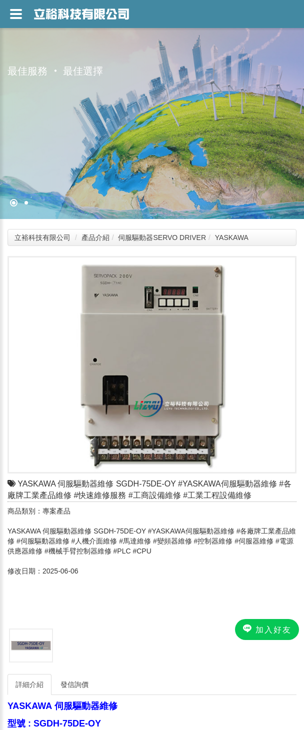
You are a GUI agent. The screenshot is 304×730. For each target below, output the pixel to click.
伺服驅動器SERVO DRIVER (162, 238)
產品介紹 (96, 238)
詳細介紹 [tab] (30, 684)
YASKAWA (231, 238)
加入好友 (267, 629)
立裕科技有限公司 (42, 238)
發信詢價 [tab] (74, 684)
